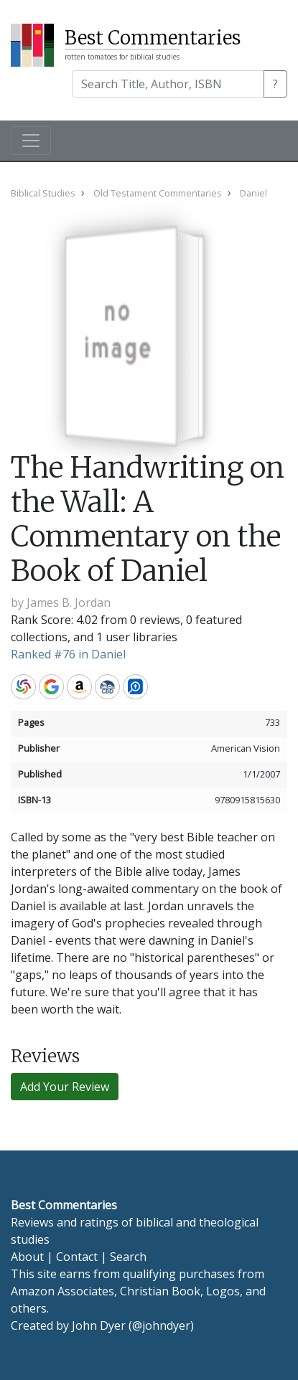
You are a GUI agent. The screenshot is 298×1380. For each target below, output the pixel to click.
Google (51, 686)
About (27, 1257)
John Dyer (99, 1325)
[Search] (168, 84)
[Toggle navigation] (31, 140)
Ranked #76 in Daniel (68, 654)
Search (128, 1257)
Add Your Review (64, 1087)
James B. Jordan (69, 602)
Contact (77, 1257)
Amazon (79, 686)
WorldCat (23, 686)
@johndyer (161, 1325)
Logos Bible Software (135, 686)
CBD (107, 686)
